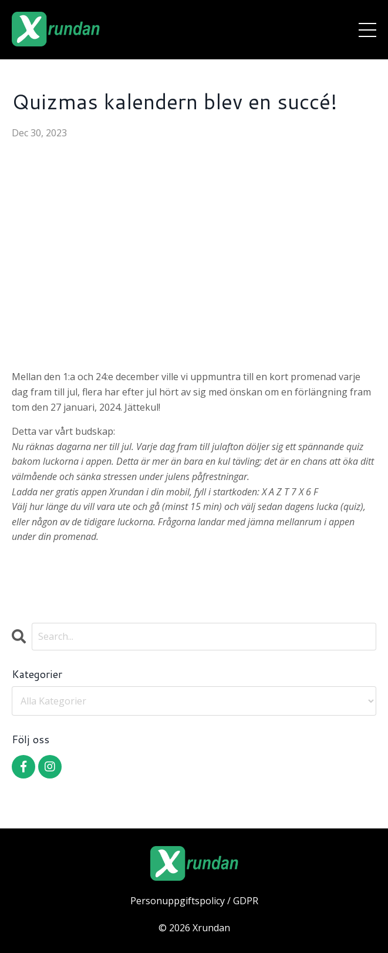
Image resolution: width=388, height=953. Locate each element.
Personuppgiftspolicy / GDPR (194, 900)
